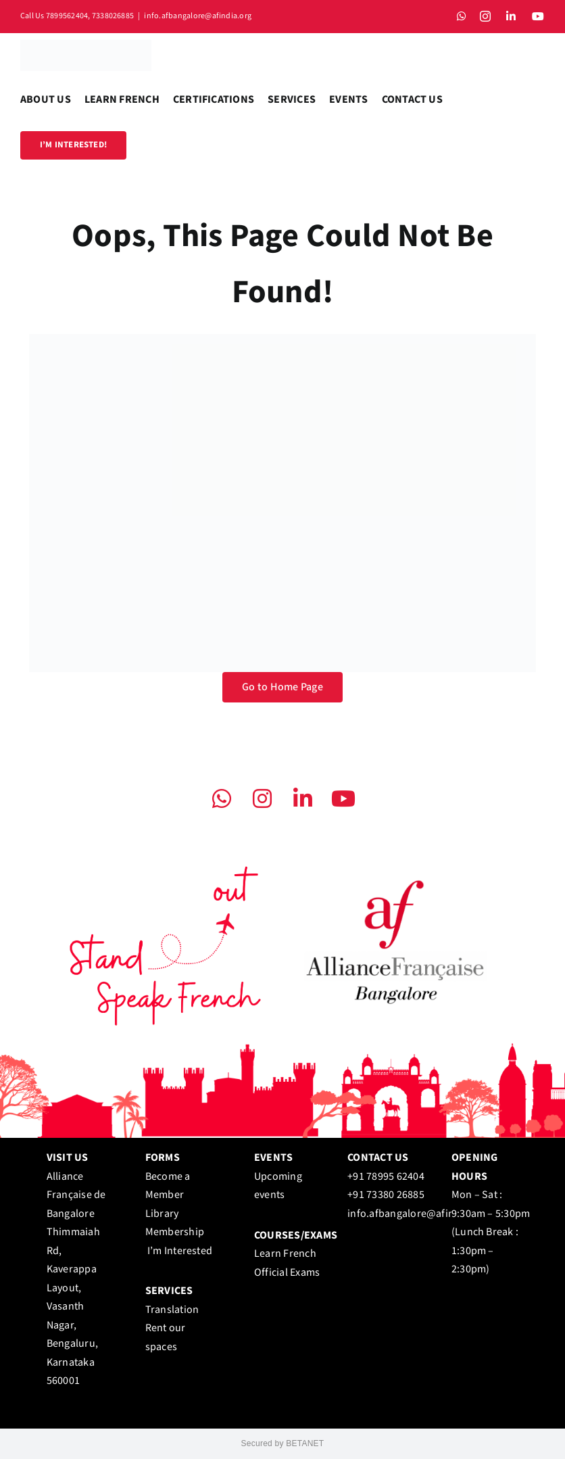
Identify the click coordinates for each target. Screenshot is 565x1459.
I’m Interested (179, 1251)
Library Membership (177, 1232)
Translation (172, 1310)
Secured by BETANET (282, 1443)
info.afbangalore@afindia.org (197, 16)
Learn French (285, 1254)
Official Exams (287, 1273)
